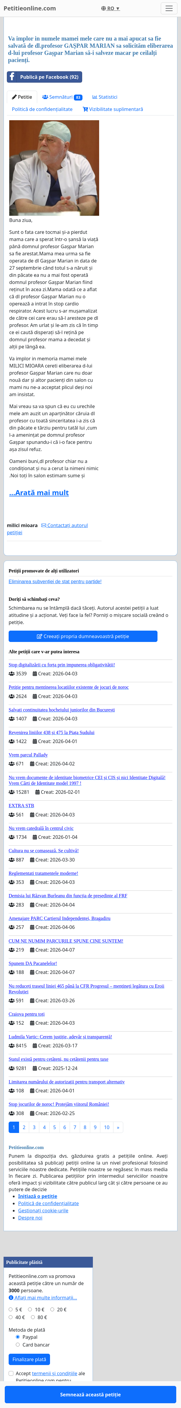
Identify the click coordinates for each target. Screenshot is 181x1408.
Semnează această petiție (54, 559)
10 (106, 1144)
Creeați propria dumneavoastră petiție (83, 653)
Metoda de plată (27, 1347)
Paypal (30, 1354)
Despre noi (30, 1235)
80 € (42, 1334)
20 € (62, 1327)
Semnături (62, 97)
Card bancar (36, 1362)
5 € (18, 1327)
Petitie (22, 97)
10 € (39, 1327)
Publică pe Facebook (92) (42, 77)
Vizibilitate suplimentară (113, 109)
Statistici (105, 97)
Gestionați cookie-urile (43, 1228)
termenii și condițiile (54, 1390)
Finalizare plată (29, 1376)
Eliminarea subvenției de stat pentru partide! (55, 598)
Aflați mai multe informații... (43, 1315)
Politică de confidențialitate (42, 109)
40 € (20, 1334)
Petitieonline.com (30, 8)
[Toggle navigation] (169, 8)
